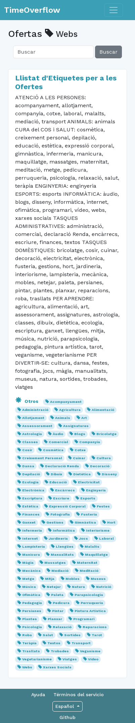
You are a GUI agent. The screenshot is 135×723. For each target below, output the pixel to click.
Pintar (57, 611)
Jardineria (58, 538)
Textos (53, 643)
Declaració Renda (62, 466)
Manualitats (62, 554)
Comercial (58, 442)
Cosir (27, 450)
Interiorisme (97, 530)
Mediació (60, 570)
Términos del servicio (78, 694)
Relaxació (62, 627)
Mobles (72, 579)
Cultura (103, 458)
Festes (103, 506)
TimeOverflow (32, 10)
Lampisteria (33, 546)
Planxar (55, 619)
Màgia (28, 562)
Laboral (106, 538)
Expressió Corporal (67, 506)
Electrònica (33, 490)
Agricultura (70, 410)
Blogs (79, 434)
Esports (87, 498)
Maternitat (87, 562)
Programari (83, 619)
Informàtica (64, 530)
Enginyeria (96, 490)
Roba (27, 635)
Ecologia (30, 482)
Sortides (72, 635)
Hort (111, 522)
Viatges (69, 659)
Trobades (60, 651)
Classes (30, 442)
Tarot (97, 635)
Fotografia (60, 514)
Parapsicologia (89, 595)
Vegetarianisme (37, 659)
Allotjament (33, 418)
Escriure (61, 498)
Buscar (108, 52)
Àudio (58, 434)
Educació (58, 482)
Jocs (83, 538)
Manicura (31, 554)
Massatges (55, 562)
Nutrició (103, 587)
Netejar (54, 587)
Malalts (92, 546)
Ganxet (29, 522)
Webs (27, 667)
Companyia (89, 442)
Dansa (28, 466)
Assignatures (76, 426)
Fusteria (89, 514)
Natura (78, 587)
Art (84, 418)
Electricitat (89, 482)
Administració (35, 410)
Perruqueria (92, 603)
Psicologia (32, 627)
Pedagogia (32, 603)
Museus (98, 579)
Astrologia (32, 434)
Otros (27, 401)
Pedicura (61, 603)
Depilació (31, 474)
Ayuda (38, 694)
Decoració (99, 466)
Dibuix (56, 474)
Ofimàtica (31, 595)
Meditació (89, 570)
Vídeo (93, 659)
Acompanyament (66, 402)
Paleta (57, 595)
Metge (28, 579)
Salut (48, 635)
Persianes (31, 611)
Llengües (65, 546)
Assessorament (37, 426)
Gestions (54, 522)
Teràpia (29, 643)
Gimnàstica (85, 522)
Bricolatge (106, 434)
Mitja (49, 579)
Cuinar (79, 458)
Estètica (30, 506)
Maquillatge (96, 554)
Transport (81, 643)
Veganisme (90, 651)
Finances (31, 514)
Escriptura (32, 498)
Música (29, 587)
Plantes (29, 619)
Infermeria (32, 530)
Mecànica (31, 570)
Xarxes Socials (57, 667)
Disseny (109, 474)
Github (67, 717)
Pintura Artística (90, 611)
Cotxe (80, 450)
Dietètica (82, 474)
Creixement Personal (42, 458)
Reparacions (95, 627)
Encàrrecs (65, 490)
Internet (30, 538)
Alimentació (103, 410)
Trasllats (31, 651)
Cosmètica (53, 450)
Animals (62, 418)
